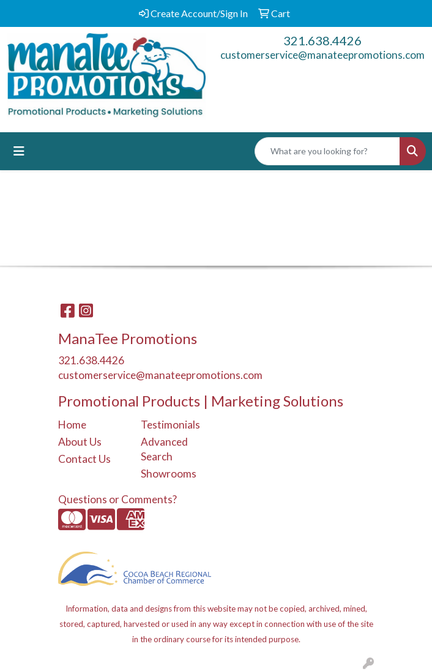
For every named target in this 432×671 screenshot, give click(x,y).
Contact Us (84, 458)
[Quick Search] (327, 151)
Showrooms (168, 473)
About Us (80, 441)
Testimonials (170, 424)
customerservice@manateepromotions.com (322, 54)
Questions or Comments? (117, 499)
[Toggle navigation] (19, 151)
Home (72, 424)
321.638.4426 (322, 40)
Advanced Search (164, 449)
